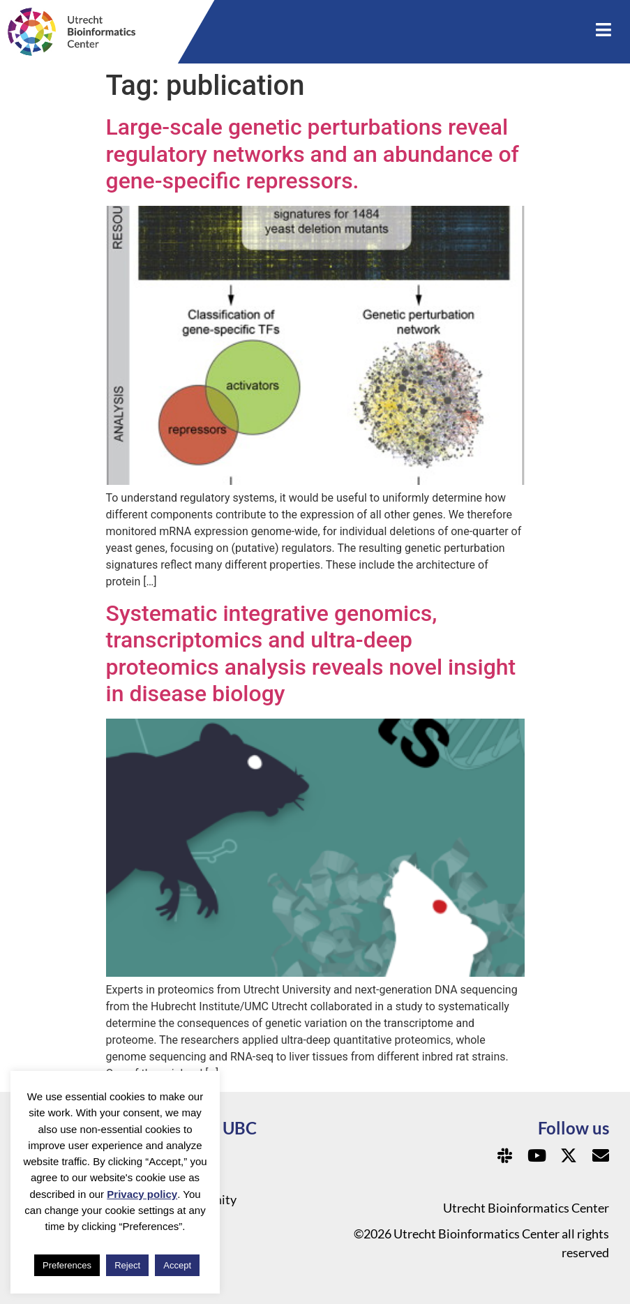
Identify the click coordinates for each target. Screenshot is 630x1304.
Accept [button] (177, 1265)
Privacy (192, 1154)
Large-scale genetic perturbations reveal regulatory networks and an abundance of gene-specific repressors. (312, 154)
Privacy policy (142, 1194)
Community (204, 1199)
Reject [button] (127, 1265)
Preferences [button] (67, 1265)
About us (196, 1177)
